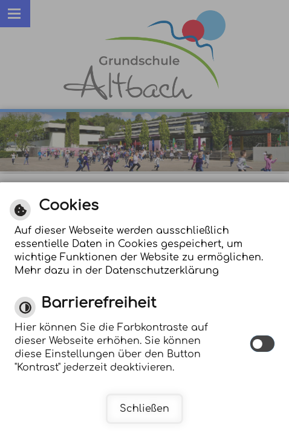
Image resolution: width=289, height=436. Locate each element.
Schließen (144, 408)
